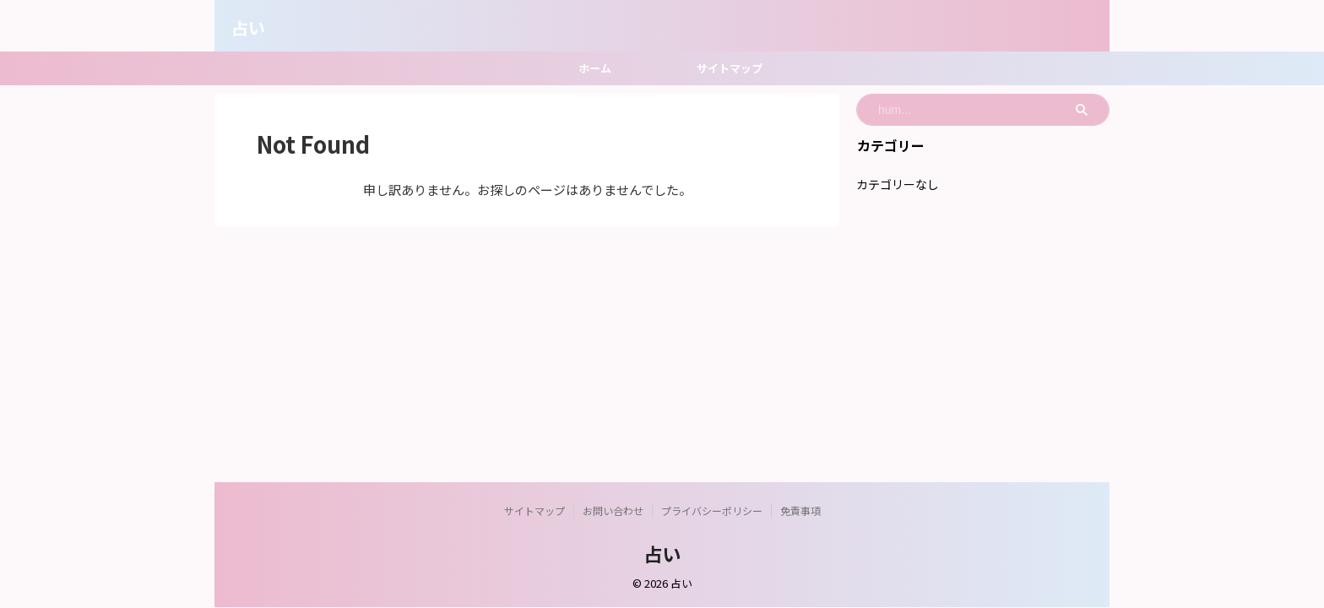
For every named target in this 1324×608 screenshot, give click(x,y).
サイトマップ (729, 68)
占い (248, 27)
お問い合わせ (613, 510)
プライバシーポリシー (711, 510)
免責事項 (800, 510)
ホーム (594, 68)
